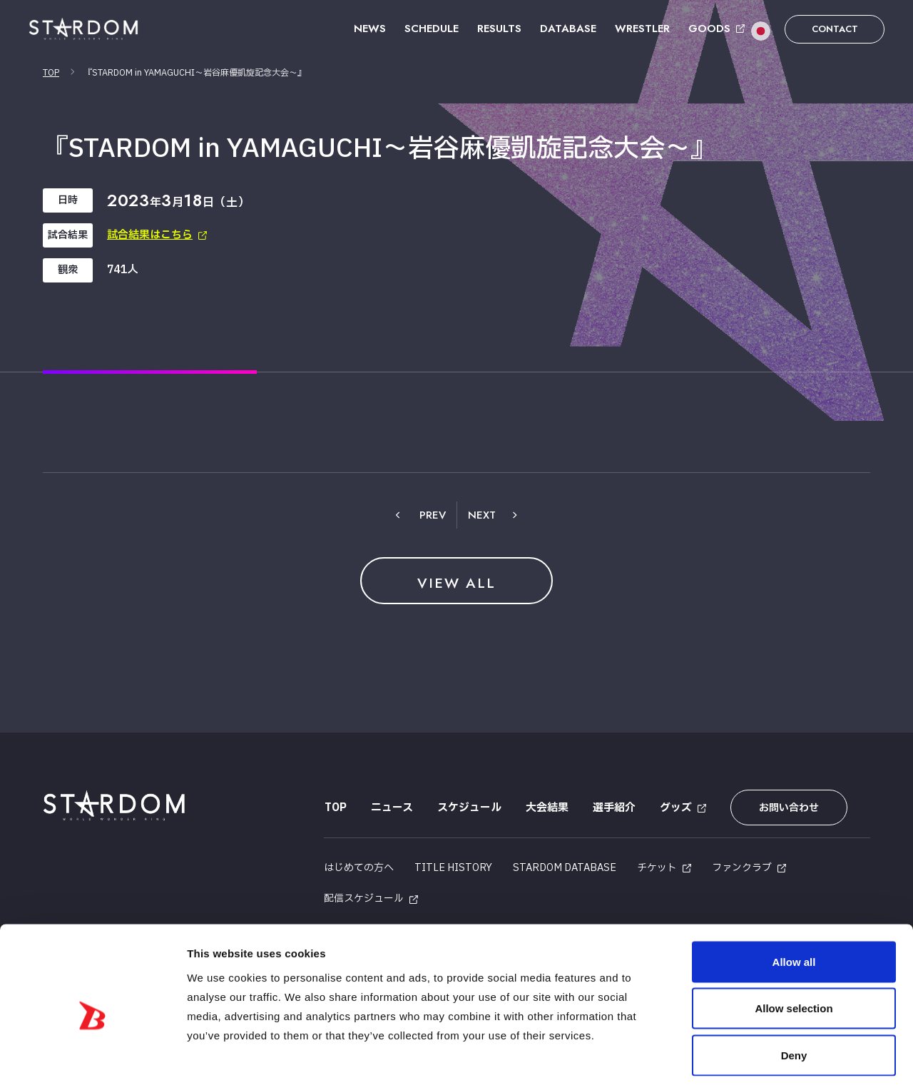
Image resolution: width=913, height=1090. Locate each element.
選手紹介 (613, 808)
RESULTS (499, 28)
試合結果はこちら (150, 235)
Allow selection (793, 950)
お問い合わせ (787, 807)
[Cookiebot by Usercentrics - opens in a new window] (92, 1062)
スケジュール (469, 808)
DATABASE (568, 28)
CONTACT (835, 29)
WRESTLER (642, 28)
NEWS (370, 28)
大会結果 (546, 808)
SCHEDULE (431, 28)
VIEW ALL (456, 582)
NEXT (482, 515)
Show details (748, 1062)
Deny (794, 996)
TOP (51, 72)
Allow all (794, 903)
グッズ (675, 808)
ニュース (391, 808)
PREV (432, 515)
